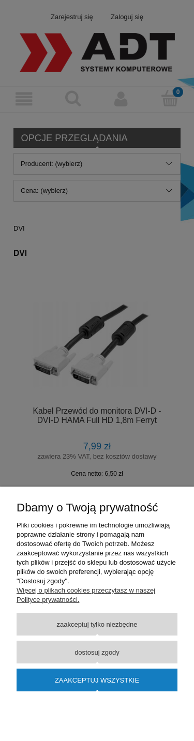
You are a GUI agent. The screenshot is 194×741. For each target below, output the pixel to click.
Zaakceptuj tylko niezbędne (96, 624)
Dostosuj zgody (97, 652)
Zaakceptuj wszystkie (97, 680)
